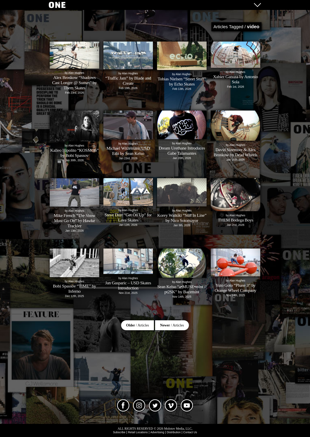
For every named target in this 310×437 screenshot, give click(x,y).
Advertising (157, 432)
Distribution (174, 432)
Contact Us (190, 432)
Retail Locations (138, 432)
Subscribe (119, 432)
